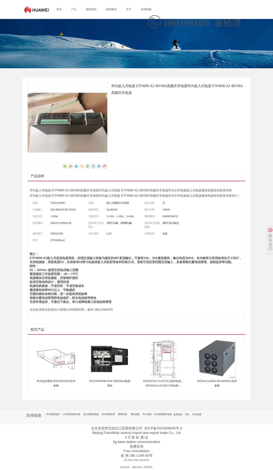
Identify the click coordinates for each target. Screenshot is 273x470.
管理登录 (148, 467)
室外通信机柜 (108, 414)
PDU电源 (146, 414)
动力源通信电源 (91, 414)
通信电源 (135, 414)
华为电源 (196, 414)
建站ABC (137, 467)
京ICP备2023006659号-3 (163, 428)
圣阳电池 (177, 414)
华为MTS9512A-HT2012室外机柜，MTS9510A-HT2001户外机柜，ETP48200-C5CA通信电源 (163, 386)
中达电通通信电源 (163, 414)
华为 (187, 414)
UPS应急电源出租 (71, 414)
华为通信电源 (53, 414)
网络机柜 (122, 414)
